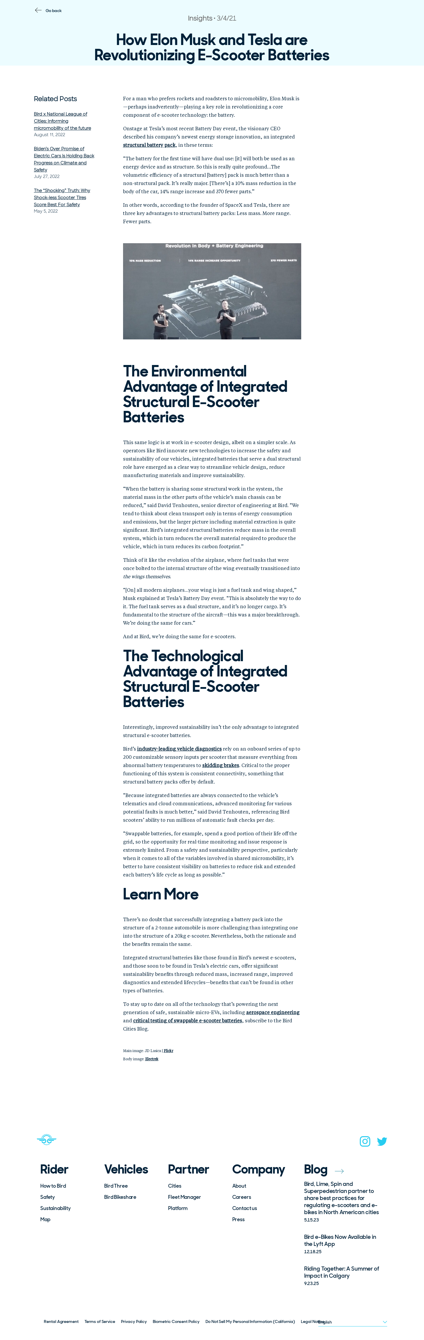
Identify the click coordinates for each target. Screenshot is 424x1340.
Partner (188, 1169)
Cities (174, 1186)
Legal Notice (312, 1321)
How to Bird (53, 1186)
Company (259, 1169)
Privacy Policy (134, 1321)
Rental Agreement (61, 1321)
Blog (324, 1169)
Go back (54, 10)
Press (238, 1219)
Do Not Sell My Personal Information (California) (250, 1321)
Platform (178, 1208)
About (239, 1186)
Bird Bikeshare (120, 1197)
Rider (54, 1169)
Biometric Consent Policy (176, 1321)
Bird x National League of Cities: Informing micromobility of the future (62, 121)
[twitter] (382, 1143)
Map (45, 1219)
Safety (47, 1197)
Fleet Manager (184, 1197)
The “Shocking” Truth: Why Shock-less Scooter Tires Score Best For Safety (62, 197)
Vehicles (126, 1169)
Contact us (244, 1208)
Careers (241, 1197)
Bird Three (116, 1186)
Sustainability (55, 1208)
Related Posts (55, 99)
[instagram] (365, 1143)
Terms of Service (100, 1321)
